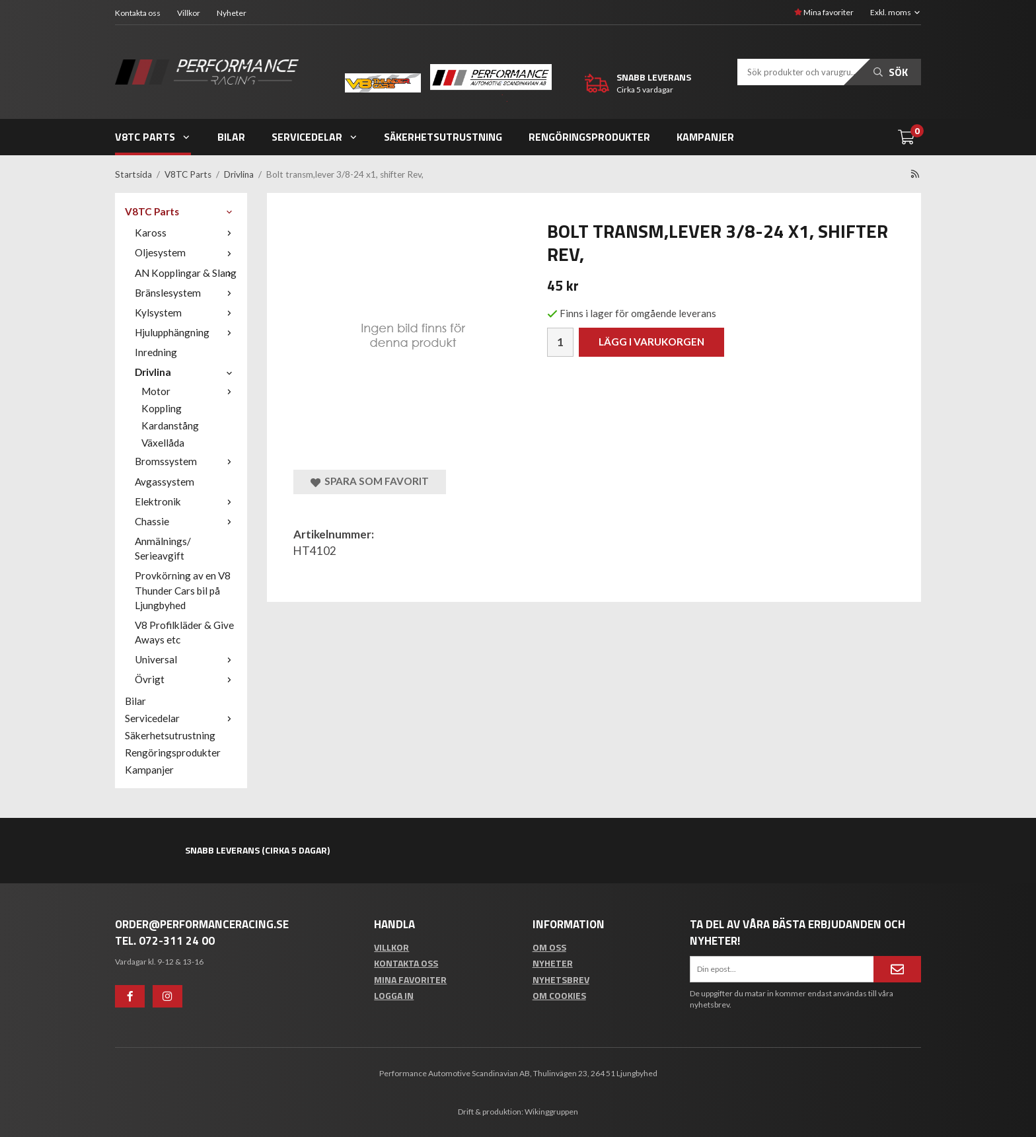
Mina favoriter (824, 12)
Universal (186, 659)
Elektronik (186, 501)
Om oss (549, 947)
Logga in (394, 995)
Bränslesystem (186, 293)
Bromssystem (186, 461)
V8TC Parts (153, 137)
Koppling (161, 408)
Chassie (186, 521)
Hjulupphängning (186, 332)
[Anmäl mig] (897, 969)
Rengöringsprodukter (589, 137)
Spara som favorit (370, 481)
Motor (189, 391)
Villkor (188, 13)
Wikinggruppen (551, 1112)
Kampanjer (705, 137)
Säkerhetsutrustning (443, 137)
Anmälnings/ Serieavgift (163, 548)
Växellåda (162, 443)
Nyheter (231, 13)
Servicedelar (315, 137)
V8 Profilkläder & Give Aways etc (184, 632)
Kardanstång (170, 425)
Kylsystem (186, 312)
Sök (890, 72)
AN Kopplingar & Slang (186, 273)
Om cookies (559, 995)
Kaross (186, 232)
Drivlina (186, 372)
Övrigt (186, 679)
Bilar (231, 137)
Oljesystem (186, 252)
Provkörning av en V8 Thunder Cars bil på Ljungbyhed (183, 589)
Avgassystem (164, 482)
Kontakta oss (138, 13)
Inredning (156, 352)
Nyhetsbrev (561, 979)
